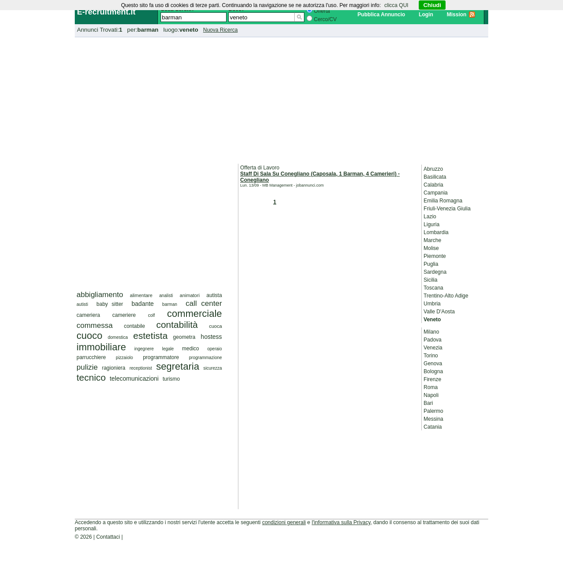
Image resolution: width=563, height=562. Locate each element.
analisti (166, 295)
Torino (431, 356)
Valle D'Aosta (439, 312)
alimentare (141, 295)
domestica (118, 337)
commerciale (194, 313)
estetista (150, 336)
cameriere (123, 315)
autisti (82, 304)
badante (143, 303)
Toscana (433, 288)
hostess (211, 336)
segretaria (177, 366)
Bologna (433, 371)
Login (426, 14)
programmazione (205, 357)
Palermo (433, 411)
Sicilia (430, 280)
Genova (433, 363)
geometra (184, 337)
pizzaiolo (124, 357)
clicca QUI (396, 5)
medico (190, 348)
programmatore (161, 357)
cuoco (89, 335)
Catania (433, 427)
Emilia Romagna (443, 201)
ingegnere (144, 348)
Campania (436, 193)
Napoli (431, 395)
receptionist (140, 368)
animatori (190, 295)
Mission (457, 14)
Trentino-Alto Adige (446, 296)
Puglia (431, 264)
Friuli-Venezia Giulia (447, 209)
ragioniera (113, 368)
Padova (433, 340)
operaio (214, 348)
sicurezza (212, 368)
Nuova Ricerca (220, 30)
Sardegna (435, 272)
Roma (431, 387)
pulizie (87, 367)
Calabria (433, 185)
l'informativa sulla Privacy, (342, 522)
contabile (134, 326)
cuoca (215, 326)
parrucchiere (91, 357)
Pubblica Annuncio (381, 14)
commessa (95, 325)
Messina (433, 419)
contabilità (177, 325)
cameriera (88, 315)
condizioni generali (284, 522)
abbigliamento (100, 294)
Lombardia (436, 232)
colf (151, 315)
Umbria (432, 304)
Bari (428, 403)
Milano (431, 332)
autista (214, 295)
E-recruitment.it (106, 11)
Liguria (431, 224)
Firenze (432, 379)
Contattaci (108, 537)
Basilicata (435, 177)
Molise (431, 248)
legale (168, 348)
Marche (432, 240)
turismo (171, 379)
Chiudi (432, 5)
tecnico (91, 377)
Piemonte (435, 256)
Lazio (430, 216)
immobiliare (101, 347)
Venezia (433, 348)
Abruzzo (433, 169)
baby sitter (109, 304)
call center (204, 303)
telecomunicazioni (134, 378)
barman (169, 304)
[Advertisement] (281, 99)
